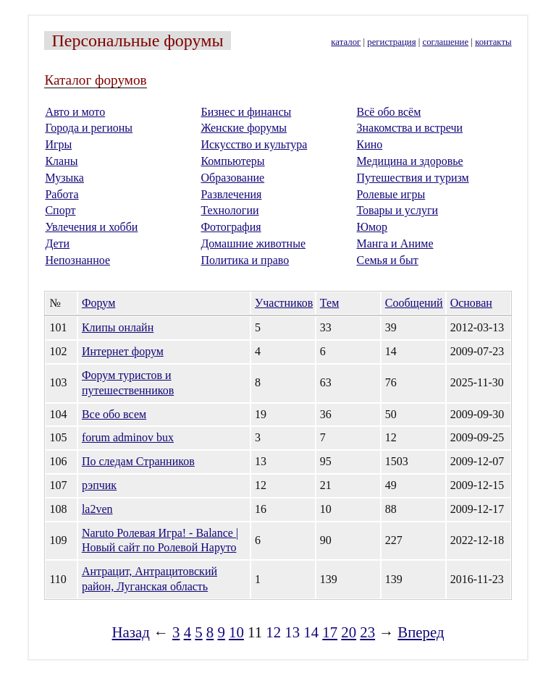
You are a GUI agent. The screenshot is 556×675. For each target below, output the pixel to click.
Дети (57, 243)
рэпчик (99, 485)
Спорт (60, 210)
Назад (131, 632)
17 (329, 632)
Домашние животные (253, 243)
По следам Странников (138, 461)
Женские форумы (244, 128)
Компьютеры (232, 161)
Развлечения (231, 194)
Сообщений (414, 303)
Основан (471, 303)
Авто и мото (75, 112)
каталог (346, 42)
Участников (284, 303)
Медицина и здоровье (410, 161)
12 (273, 632)
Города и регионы (88, 128)
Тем (329, 303)
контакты (493, 42)
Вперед (420, 632)
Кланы (61, 161)
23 (367, 632)
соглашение (446, 42)
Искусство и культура (254, 144)
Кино (370, 144)
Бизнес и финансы (246, 112)
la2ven (97, 509)
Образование (232, 177)
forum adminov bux (128, 437)
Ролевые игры (391, 194)
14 (311, 632)
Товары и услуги (398, 210)
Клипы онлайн (117, 327)
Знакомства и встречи (410, 128)
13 (292, 632)
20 (348, 632)
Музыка (64, 177)
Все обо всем (114, 414)
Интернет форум (123, 351)
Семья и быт (387, 260)
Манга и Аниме (395, 243)
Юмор (372, 227)
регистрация (391, 42)
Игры (58, 144)
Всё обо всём (389, 112)
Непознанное (77, 260)
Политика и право (245, 260)
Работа (61, 194)
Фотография (231, 227)
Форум (98, 303)
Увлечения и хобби (91, 227)
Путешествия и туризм (413, 177)
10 (236, 632)
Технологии (229, 210)
